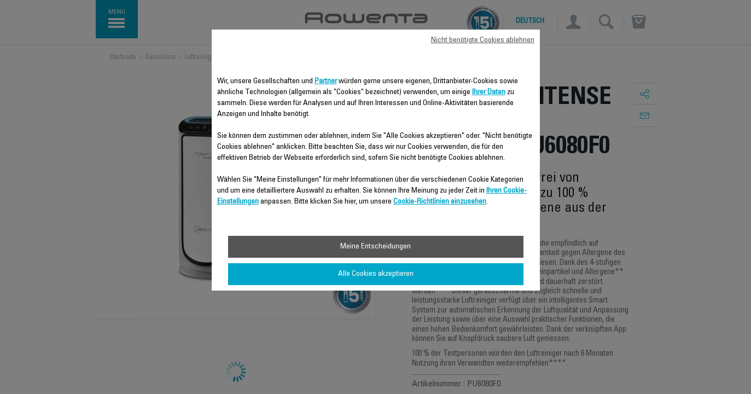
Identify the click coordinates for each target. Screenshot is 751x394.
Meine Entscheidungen (375, 247)
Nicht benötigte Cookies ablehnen (482, 40)
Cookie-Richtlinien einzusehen (439, 202)
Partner (326, 81)
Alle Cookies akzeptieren (376, 274)
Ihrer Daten (488, 92)
